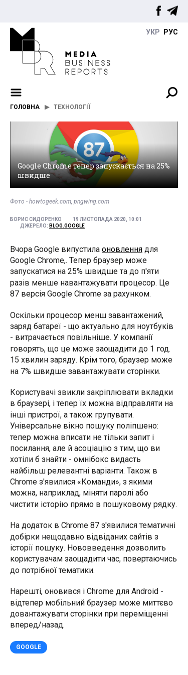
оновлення (122, 249)
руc (170, 32)
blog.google (67, 225)
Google (28, 647)
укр (153, 32)
